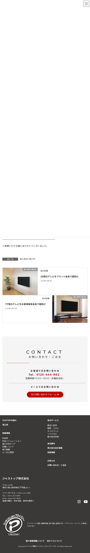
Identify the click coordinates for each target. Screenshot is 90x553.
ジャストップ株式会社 (15, 478)
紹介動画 (6, 449)
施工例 (5, 425)
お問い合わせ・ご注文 (56, 465)
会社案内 (51, 443)
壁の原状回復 (53, 437)
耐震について (8, 446)
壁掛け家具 (52, 425)
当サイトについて (54, 541)
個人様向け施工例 (27, 259)
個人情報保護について (35, 541)
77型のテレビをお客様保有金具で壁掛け (25, 304)
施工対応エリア (9, 444)
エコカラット (53, 431)
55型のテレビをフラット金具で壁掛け (60, 276)
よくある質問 (8, 452)
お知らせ (51, 461)
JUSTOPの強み (9, 420)
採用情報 (51, 452)
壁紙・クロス (53, 428)
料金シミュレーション (11, 441)
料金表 (5, 438)
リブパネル (52, 434)
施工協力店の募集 (55, 448)
